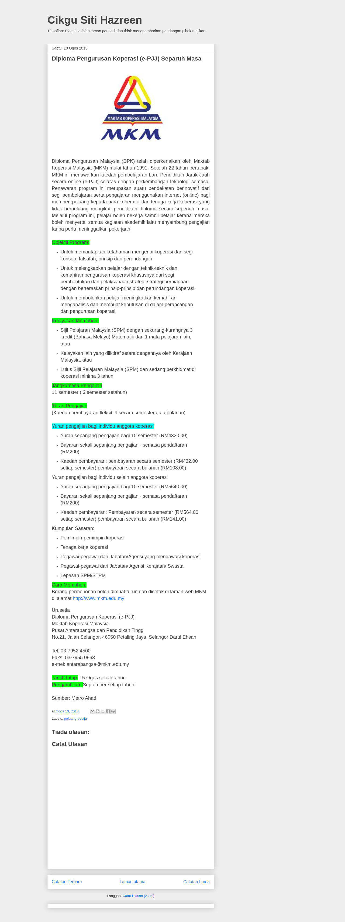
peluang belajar (76, 718)
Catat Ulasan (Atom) (138, 896)
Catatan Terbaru (67, 881)
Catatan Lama (196, 881)
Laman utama (132, 881)
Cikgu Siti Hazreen (94, 20)
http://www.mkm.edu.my (98, 598)
